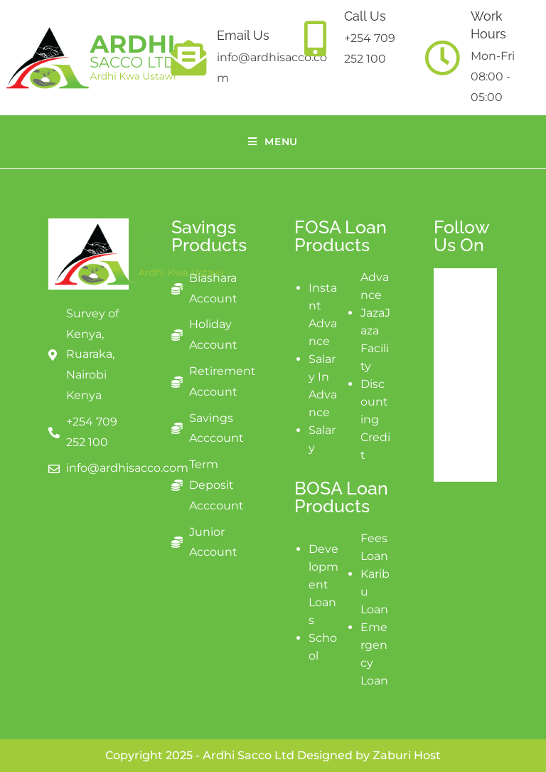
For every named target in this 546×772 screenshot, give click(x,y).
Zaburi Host (407, 755)
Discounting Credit (375, 419)
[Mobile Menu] (273, 141)
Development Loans (323, 584)
